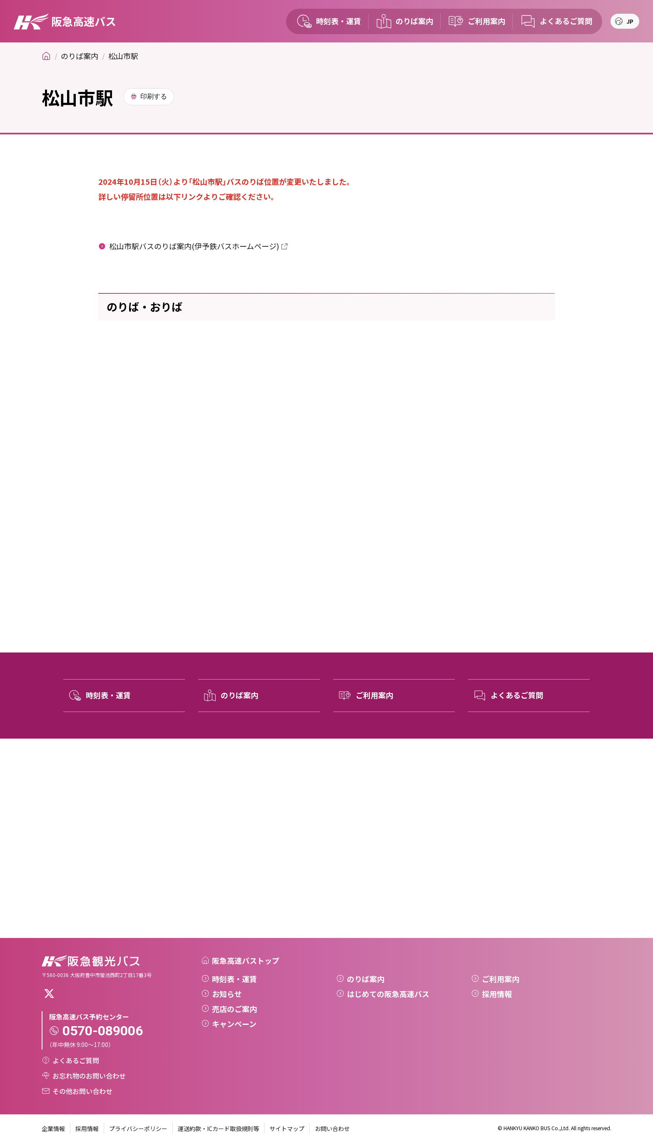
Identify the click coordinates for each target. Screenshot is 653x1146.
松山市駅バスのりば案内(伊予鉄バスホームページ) (194, 246)
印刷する (153, 96)
